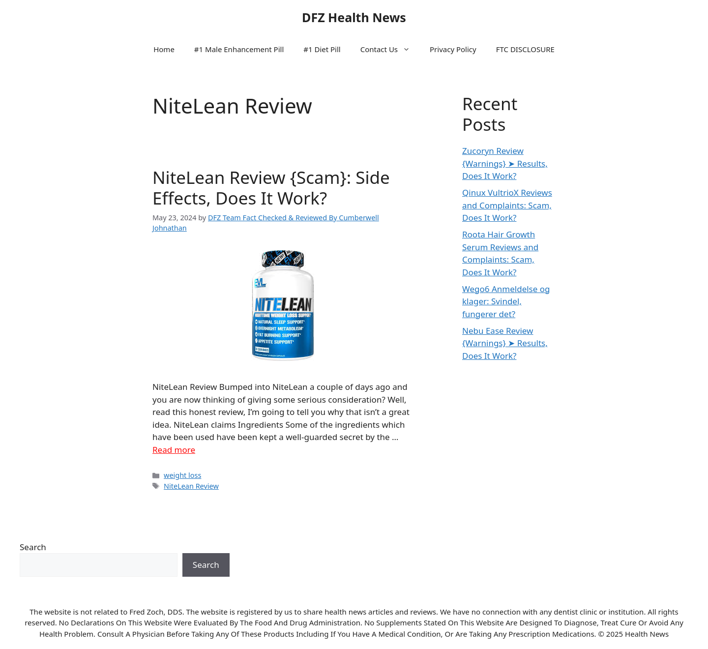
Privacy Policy (453, 49)
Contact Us (390, 49)
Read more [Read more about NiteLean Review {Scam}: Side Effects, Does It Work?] (173, 449)
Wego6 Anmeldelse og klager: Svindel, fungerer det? (506, 301)
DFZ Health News (354, 17)
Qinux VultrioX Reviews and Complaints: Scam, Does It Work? (507, 205)
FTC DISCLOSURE (525, 49)
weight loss (182, 475)
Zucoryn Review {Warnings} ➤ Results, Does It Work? (505, 163)
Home (164, 49)
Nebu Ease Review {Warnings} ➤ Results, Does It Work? (505, 343)
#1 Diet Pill (321, 49)
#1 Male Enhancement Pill (239, 49)
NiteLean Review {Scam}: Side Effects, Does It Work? (271, 187)
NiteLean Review (191, 486)
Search (33, 547)
